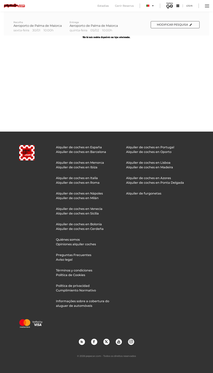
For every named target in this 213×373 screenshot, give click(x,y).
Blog (82, 342)
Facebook (94, 342)
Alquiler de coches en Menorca (80, 162)
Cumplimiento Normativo (76, 290)
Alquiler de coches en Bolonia (79, 224)
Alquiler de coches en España (79, 147)
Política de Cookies (70, 275)
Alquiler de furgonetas (143, 193)
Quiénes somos (68, 239)
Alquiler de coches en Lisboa (148, 162)
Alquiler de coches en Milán (77, 198)
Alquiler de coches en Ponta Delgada (155, 182)
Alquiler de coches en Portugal (150, 147)
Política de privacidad (73, 286)
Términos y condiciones (74, 270)
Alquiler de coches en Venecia (79, 209)
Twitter (106, 342)
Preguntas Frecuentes (73, 255)
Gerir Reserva (124, 5)
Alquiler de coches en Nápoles (79, 193)
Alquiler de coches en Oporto (148, 152)
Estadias (103, 5)
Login (189, 5)
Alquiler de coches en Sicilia (77, 213)
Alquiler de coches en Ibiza (76, 167)
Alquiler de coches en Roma (78, 182)
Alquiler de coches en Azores (148, 178)
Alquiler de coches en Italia (77, 178)
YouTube (118, 342)
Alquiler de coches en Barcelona (81, 152)
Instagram (131, 342)
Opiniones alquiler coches (76, 244)
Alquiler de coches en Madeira (149, 167)
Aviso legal (64, 259)
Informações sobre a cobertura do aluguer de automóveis (82, 303)
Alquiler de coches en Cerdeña (80, 229)
